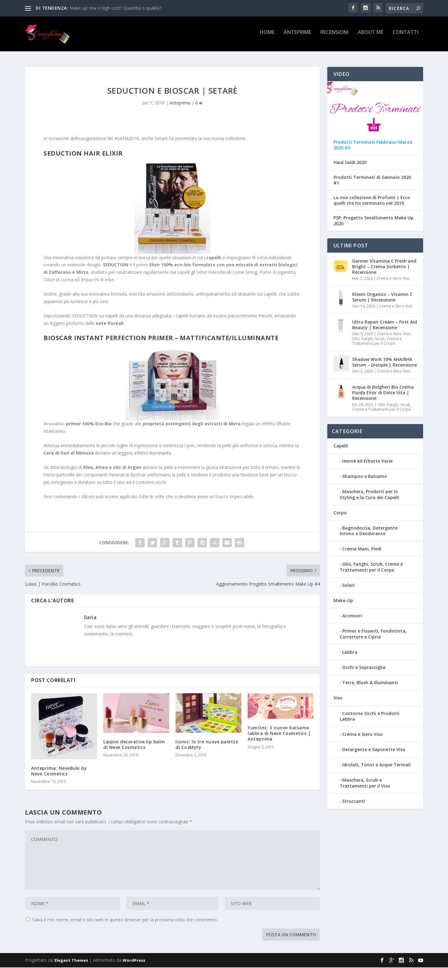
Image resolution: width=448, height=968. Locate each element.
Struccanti (353, 802)
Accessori (352, 616)
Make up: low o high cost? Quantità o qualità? (115, 8)
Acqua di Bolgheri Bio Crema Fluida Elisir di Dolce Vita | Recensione (383, 393)
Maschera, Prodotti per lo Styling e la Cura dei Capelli (369, 495)
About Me (370, 36)
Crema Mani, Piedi (361, 549)
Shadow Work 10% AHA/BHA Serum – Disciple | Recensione (384, 362)
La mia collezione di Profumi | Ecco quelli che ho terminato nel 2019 (372, 201)
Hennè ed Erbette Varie (367, 462)
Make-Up (343, 601)
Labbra (349, 653)
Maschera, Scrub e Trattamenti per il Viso (365, 783)
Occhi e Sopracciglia (363, 668)
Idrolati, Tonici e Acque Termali (376, 765)
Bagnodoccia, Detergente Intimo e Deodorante (369, 531)
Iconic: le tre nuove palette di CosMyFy (206, 745)
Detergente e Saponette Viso (373, 750)
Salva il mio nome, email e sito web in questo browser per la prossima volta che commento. (125, 920)
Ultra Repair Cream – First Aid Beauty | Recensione (384, 325)
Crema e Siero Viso (393, 279)
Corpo (340, 513)
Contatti (405, 36)
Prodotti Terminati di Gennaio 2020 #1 (372, 180)
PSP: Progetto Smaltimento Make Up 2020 (373, 221)
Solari (348, 586)
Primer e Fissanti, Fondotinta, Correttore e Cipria (373, 634)
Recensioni (334, 36)
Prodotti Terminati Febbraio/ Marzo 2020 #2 (373, 145)
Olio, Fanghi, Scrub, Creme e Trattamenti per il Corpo (377, 342)
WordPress (134, 961)
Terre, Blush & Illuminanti (370, 683)
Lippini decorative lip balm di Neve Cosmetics (134, 745)
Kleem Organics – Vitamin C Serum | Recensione (382, 297)
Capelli (341, 446)
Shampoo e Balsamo (364, 477)
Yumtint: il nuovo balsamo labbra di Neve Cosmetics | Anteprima (279, 733)
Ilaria (90, 618)
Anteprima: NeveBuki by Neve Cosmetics (59, 771)
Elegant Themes (71, 961)
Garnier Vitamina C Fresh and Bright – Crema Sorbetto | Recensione (384, 267)
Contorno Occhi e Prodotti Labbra (369, 716)
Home (267, 36)
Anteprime (297, 36)
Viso (338, 699)
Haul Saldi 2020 (350, 163)
